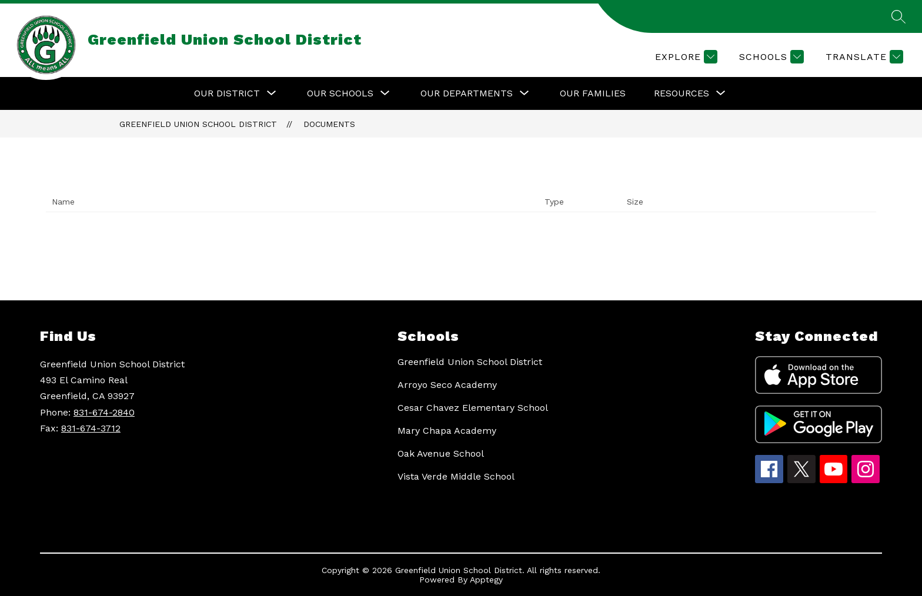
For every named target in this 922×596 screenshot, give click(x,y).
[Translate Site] (863, 56)
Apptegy (486, 579)
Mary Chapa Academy (446, 430)
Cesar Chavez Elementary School (472, 407)
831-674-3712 (91, 428)
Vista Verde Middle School (456, 476)
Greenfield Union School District (198, 124)
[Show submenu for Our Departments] (466, 93)
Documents (329, 124)
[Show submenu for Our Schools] (340, 93)
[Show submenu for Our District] (227, 93)
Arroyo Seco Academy (447, 384)
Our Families (593, 93)
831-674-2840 (104, 412)
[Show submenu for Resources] (681, 93)
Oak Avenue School (440, 453)
